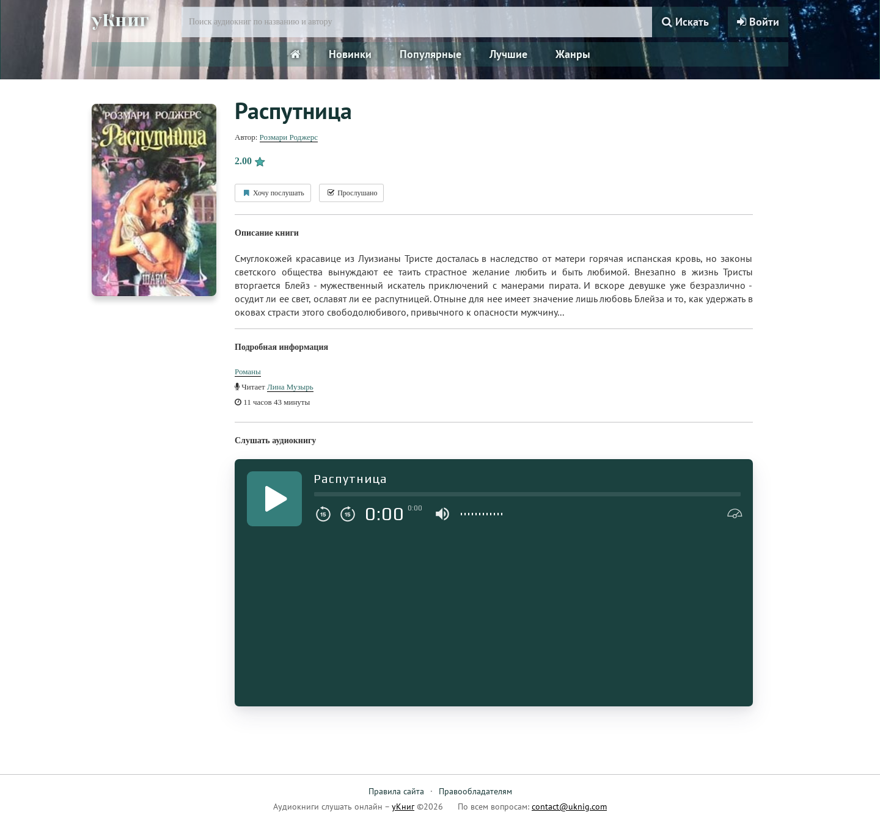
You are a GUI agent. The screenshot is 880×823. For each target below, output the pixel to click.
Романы (248, 371)
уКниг (120, 20)
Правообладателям (475, 791)
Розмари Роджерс (289, 137)
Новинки (350, 54)
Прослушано (351, 193)
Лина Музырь (290, 386)
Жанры (573, 54)
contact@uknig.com (569, 806)
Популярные (430, 54)
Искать (685, 22)
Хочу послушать (272, 193)
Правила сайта (396, 791)
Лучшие (508, 54)
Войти (758, 22)
